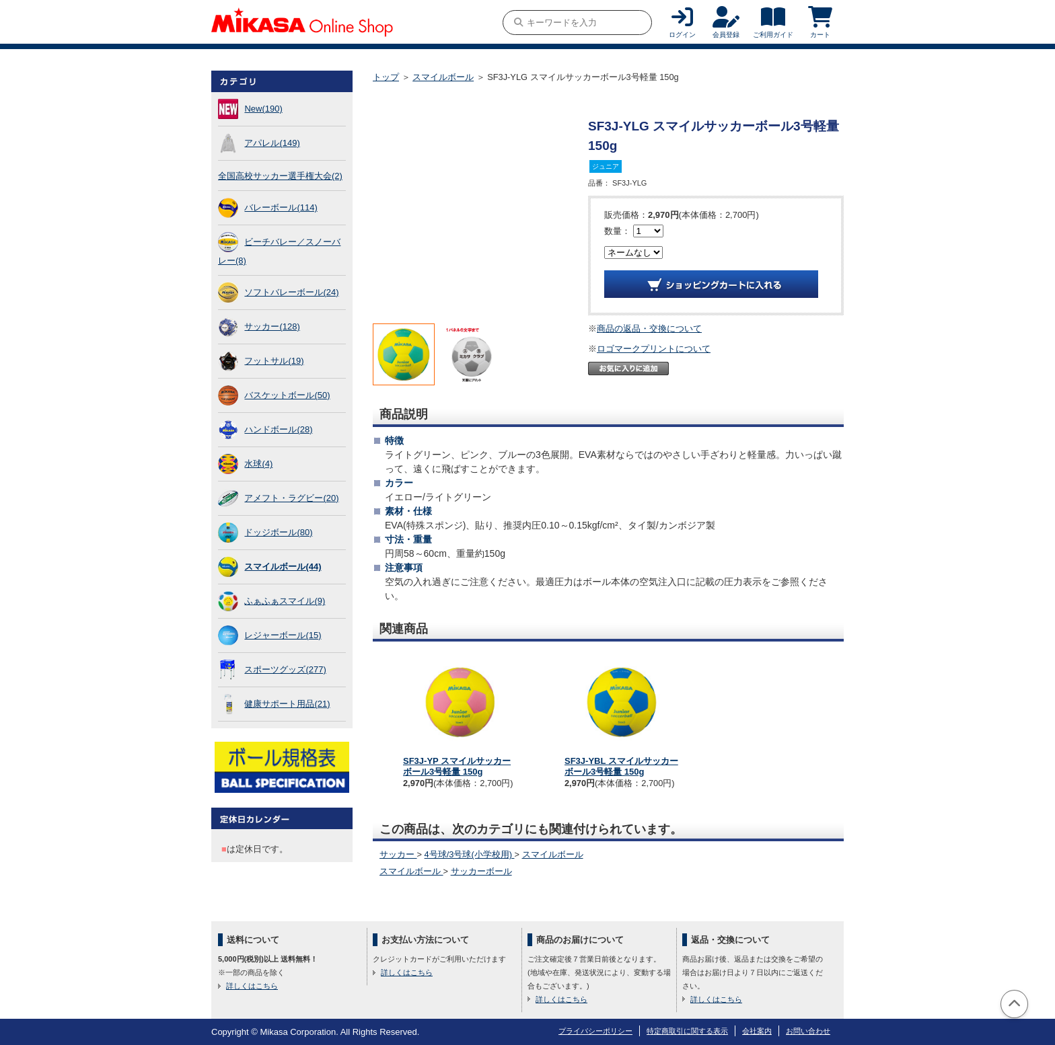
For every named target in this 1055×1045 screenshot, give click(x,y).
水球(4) (258, 464)
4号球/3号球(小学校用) (470, 854)
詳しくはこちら (252, 986)
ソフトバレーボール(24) (291, 292)
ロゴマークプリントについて (654, 349)
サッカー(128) (271, 326)
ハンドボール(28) (278, 429)
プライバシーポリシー (595, 1031)
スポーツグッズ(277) (285, 669)
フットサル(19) (273, 361)
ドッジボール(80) (278, 532)
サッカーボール (481, 871)
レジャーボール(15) (282, 635)
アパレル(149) (271, 143)
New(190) (263, 109)
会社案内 (757, 1031)
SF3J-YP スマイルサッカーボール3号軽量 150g (457, 766)
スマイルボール (443, 77)
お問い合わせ (808, 1031)
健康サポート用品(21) (287, 704)
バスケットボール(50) (287, 395)
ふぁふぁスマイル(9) (284, 601)
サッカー (398, 854)
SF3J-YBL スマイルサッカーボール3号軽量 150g (621, 766)
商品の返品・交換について (649, 328)
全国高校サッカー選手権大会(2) (280, 176)
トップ (386, 77)
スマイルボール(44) (282, 567)
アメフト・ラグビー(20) (291, 498)
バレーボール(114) (280, 207)
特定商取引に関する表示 (687, 1031)
